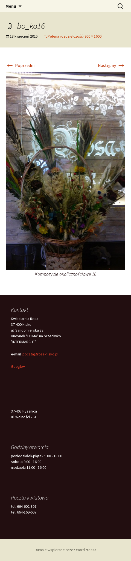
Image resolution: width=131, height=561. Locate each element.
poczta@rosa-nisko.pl (40, 354)
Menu (10, 6)
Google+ (18, 366)
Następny (112, 65)
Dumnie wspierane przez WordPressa (65, 549)
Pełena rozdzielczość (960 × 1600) (75, 36)
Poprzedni (19, 65)
